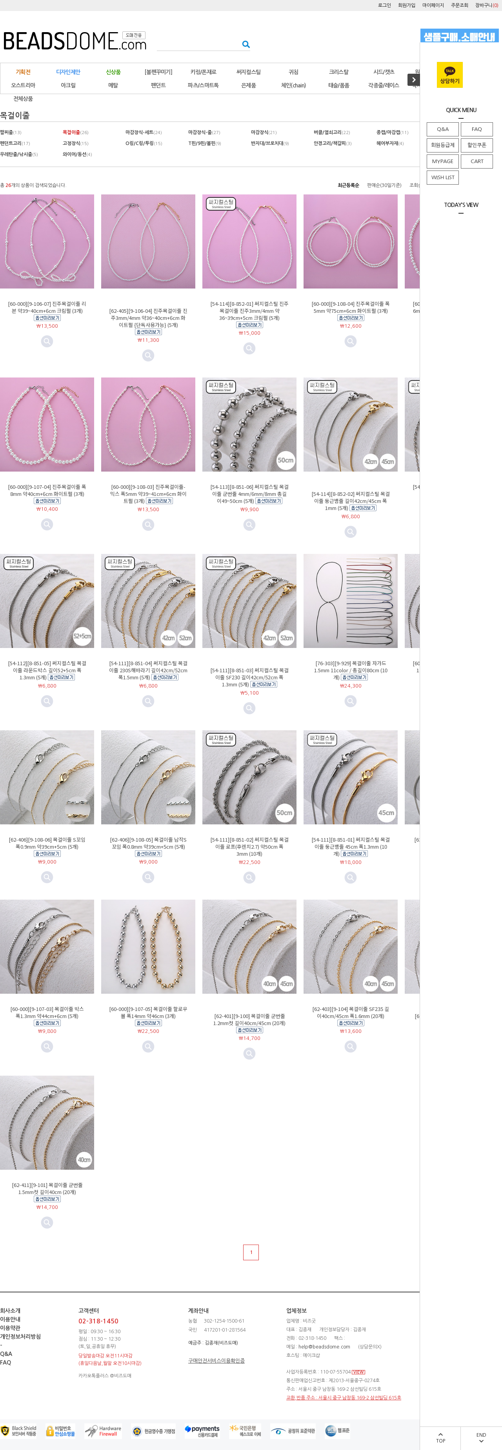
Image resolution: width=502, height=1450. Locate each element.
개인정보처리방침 (20, 1336)
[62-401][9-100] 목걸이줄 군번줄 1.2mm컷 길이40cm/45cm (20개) (249, 1019)
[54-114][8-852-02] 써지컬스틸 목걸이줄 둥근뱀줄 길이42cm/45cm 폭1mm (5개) (350, 501)
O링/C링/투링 (144, 143)
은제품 (248, 85)
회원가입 (406, 5)
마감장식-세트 (144, 132)
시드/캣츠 (384, 72)
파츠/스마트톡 (203, 85)
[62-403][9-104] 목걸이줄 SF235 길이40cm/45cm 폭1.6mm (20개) (350, 1012)
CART (477, 161)
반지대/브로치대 (270, 143)
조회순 (415, 185)
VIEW (358, 1372)
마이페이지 (433, 5)
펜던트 (158, 85)
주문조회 (459, 5)
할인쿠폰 (476, 145)
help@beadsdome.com (324, 1347)
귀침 (293, 72)
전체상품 (23, 99)
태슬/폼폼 (338, 85)
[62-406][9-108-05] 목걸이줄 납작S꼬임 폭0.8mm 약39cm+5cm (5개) (148, 843)
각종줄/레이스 (383, 85)
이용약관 (10, 1328)
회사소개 (10, 1311)
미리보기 (148, 355)
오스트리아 (23, 85)
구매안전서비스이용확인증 (216, 1360)
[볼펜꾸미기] (158, 72)
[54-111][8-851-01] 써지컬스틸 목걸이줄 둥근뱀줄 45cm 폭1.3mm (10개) (350, 846)
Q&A (443, 129)
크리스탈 (338, 72)
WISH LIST (443, 177)
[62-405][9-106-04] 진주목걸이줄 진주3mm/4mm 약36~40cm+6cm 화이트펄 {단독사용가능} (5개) (148, 317)
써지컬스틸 (248, 72)
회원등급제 (443, 145)
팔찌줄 (11, 132)
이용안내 (10, 1319)
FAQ (477, 129)
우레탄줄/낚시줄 (19, 154)
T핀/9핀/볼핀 (204, 143)
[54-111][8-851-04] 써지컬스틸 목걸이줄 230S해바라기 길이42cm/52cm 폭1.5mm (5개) (148, 670)
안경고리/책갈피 (333, 143)
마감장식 (264, 132)
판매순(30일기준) (384, 185)
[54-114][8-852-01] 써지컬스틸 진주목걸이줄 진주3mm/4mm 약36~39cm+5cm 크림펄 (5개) (249, 310)
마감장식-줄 (204, 132)
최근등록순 (348, 185)
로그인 (384, 5)
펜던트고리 (15, 143)
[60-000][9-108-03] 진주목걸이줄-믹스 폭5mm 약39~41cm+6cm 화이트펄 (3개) (148, 494)
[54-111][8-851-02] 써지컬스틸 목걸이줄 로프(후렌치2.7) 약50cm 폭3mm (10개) (249, 846)
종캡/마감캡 (392, 132)
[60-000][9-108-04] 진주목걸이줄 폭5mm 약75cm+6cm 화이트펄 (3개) (350, 307)
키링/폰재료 (203, 72)
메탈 (113, 85)
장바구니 (486, 5)
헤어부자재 (390, 143)
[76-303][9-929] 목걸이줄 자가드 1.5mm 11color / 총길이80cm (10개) (350, 670)
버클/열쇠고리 (332, 132)
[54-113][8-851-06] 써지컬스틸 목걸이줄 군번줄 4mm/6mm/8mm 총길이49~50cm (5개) (249, 494)
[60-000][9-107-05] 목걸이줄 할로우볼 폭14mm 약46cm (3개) (148, 1012)
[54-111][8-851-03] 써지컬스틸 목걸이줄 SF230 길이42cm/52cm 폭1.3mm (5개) (249, 677)
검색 (243, 44)
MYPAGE (442, 161)
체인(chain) (293, 85)
